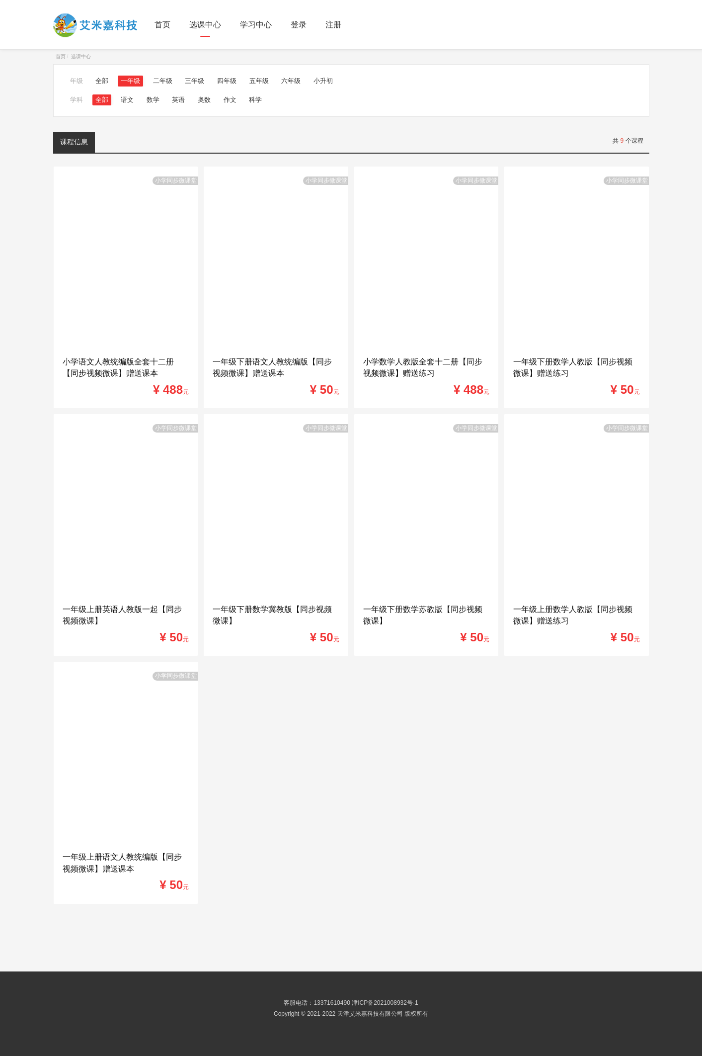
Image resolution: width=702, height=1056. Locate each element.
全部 (101, 81)
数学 (153, 99)
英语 (178, 99)
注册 (333, 24)
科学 (255, 99)
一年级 (130, 81)
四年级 (226, 81)
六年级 (291, 81)
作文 (230, 99)
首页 (162, 24)
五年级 (259, 81)
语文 (127, 99)
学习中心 (256, 24)
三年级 (194, 81)
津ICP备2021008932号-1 (385, 1002)
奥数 (204, 99)
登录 (299, 24)
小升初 (323, 81)
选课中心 (205, 24)
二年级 (162, 81)
